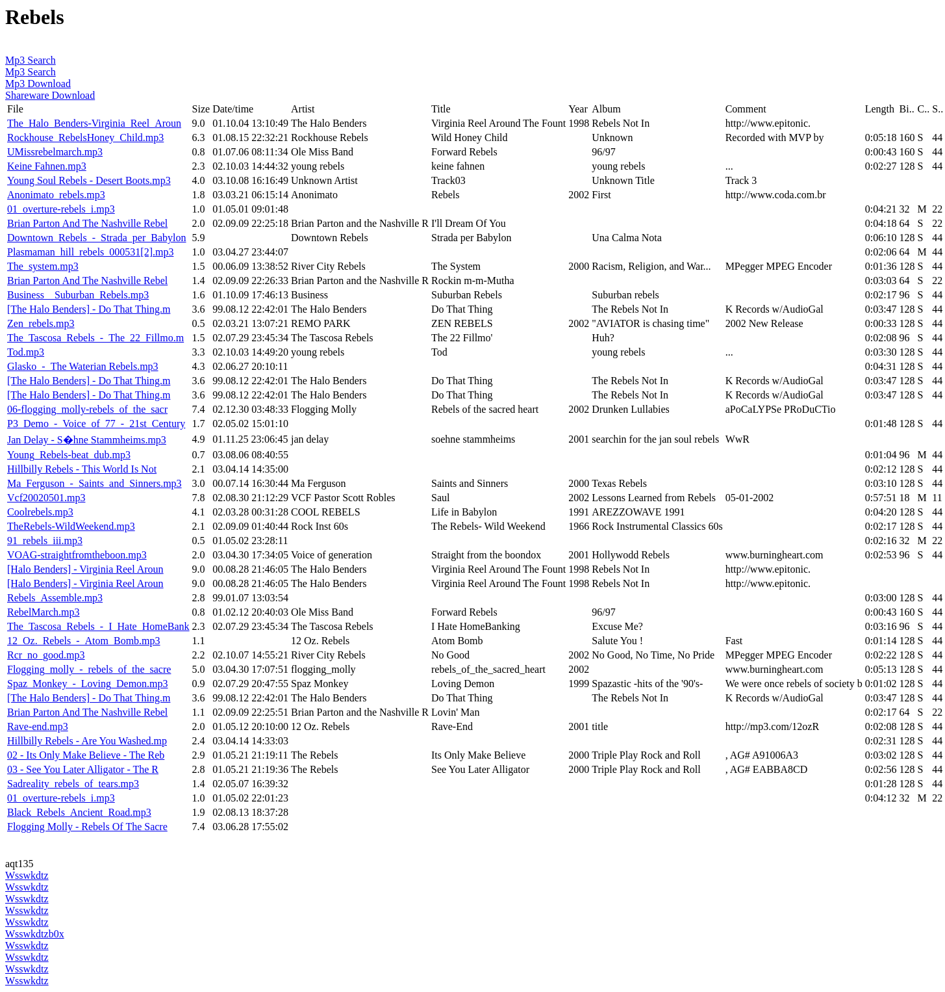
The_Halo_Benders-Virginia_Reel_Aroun (94, 123)
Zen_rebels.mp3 (41, 323)
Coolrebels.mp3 (40, 511)
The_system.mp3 (43, 266)
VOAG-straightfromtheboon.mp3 (77, 554)
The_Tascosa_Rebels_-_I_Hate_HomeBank (98, 626)
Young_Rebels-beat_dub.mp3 (69, 454)
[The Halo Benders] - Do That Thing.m (88, 309)
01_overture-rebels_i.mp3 (61, 209)
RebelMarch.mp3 (43, 612)
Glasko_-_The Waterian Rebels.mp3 (82, 366)
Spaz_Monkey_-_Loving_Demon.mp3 (87, 683)
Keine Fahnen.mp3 (46, 166)
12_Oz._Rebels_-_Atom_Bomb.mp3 (83, 640)
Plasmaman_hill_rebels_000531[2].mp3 (90, 251)
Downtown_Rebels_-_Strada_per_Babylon (96, 237)
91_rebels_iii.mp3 (44, 540)
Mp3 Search (30, 60)
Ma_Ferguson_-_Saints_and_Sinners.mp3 (94, 483)
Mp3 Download (38, 83)
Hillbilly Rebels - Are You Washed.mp (87, 740)
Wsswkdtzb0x (34, 933)
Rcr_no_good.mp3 (46, 654)
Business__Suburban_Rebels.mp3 (78, 294)
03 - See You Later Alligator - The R (82, 769)
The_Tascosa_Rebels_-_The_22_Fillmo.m (95, 337)
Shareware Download (50, 95)
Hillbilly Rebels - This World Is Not (82, 469)
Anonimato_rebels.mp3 (56, 194)
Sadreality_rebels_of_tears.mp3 (73, 783)
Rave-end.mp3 (37, 726)
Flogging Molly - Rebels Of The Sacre (87, 826)
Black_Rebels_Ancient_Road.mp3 (79, 812)
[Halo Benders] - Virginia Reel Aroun (85, 569)
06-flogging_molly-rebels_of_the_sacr (87, 409)
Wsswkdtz (27, 875)
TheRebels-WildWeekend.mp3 (71, 526)
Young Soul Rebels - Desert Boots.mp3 (89, 180)
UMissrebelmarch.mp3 (55, 151)
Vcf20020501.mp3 (46, 497)
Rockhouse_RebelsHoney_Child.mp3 (85, 137)
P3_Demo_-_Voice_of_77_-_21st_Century (96, 423)
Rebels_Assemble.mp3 (55, 597)
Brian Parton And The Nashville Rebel (87, 223)
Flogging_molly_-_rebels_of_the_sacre (89, 669)
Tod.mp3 (25, 352)
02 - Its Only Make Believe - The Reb (85, 755)
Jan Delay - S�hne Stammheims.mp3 (86, 439)
